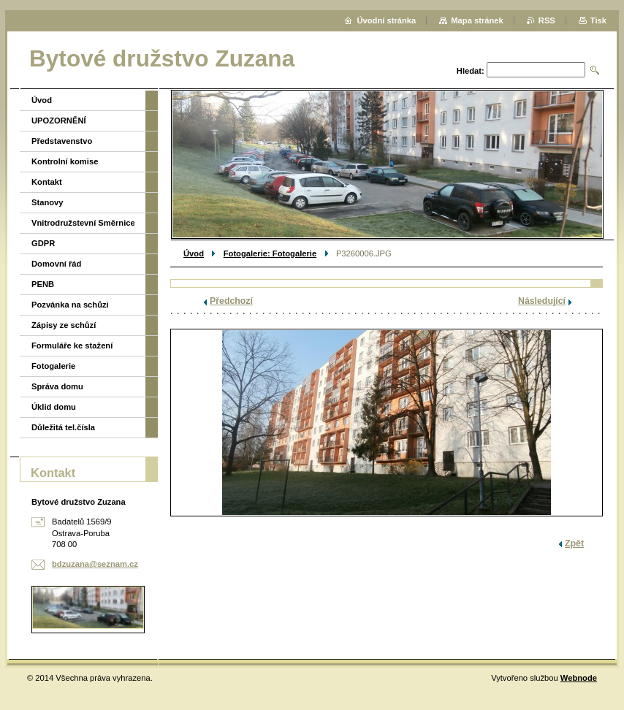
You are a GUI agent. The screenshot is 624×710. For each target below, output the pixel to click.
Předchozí (231, 301)
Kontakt (46, 182)
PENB (42, 284)
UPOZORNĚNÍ (58, 120)
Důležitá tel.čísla (63, 427)
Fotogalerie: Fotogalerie (270, 253)
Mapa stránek (477, 20)
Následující (542, 301)
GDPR (43, 243)
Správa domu (57, 386)
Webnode (578, 677)
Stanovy (47, 202)
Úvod (193, 253)
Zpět (574, 543)
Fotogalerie (53, 366)
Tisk (598, 20)
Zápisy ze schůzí (63, 325)
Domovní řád (56, 263)
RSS (547, 20)
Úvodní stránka (386, 20)
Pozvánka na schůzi (70, 304)
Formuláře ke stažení (72, 345)
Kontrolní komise (64, 161)
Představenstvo (61, 141)
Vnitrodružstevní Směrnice (83, 222)
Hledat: (470, 70)
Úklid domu (53, 406)
